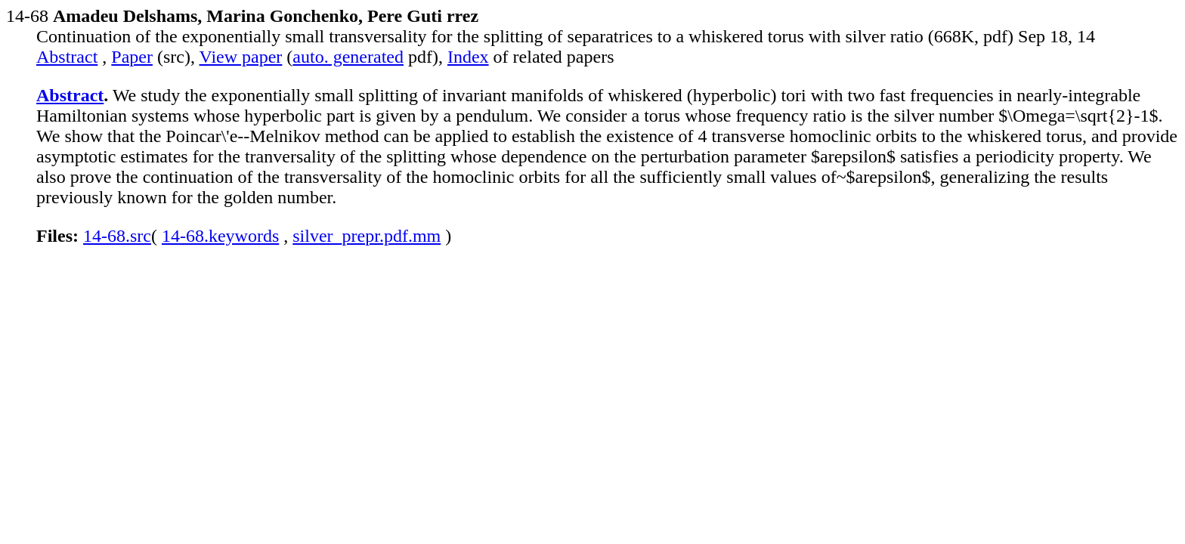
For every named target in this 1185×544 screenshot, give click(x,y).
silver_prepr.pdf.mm (366, 236)
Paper (132, 56)
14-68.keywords (220, 236)
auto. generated (348, 56)
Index (468, 56)
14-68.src (117, 236)
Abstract (66, 56)
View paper (241, 56)
